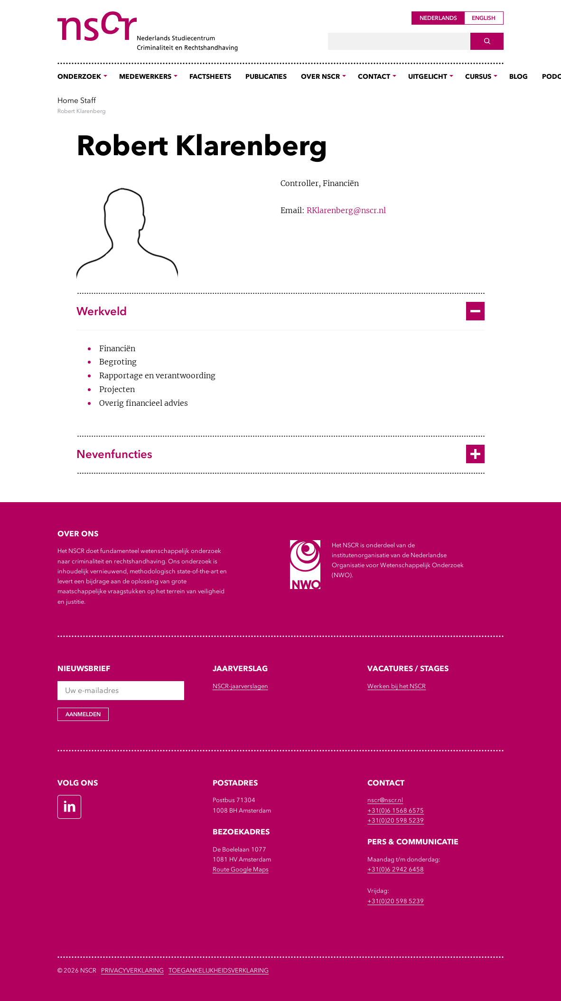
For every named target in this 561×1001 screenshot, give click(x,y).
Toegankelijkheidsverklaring (218, 970)
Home (67, 100)
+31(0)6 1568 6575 (395, 810)
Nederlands (438, 18)
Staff (88, 100)
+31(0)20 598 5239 (395, 820)
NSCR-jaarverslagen (240, 686)
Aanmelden (83, 714)
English (484, 18)
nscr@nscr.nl (385, 800)
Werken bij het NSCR (396, 686)
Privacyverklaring (132, 970)
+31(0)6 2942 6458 (395, 869)
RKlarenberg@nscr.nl (346, 210)
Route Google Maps (241, 869)
